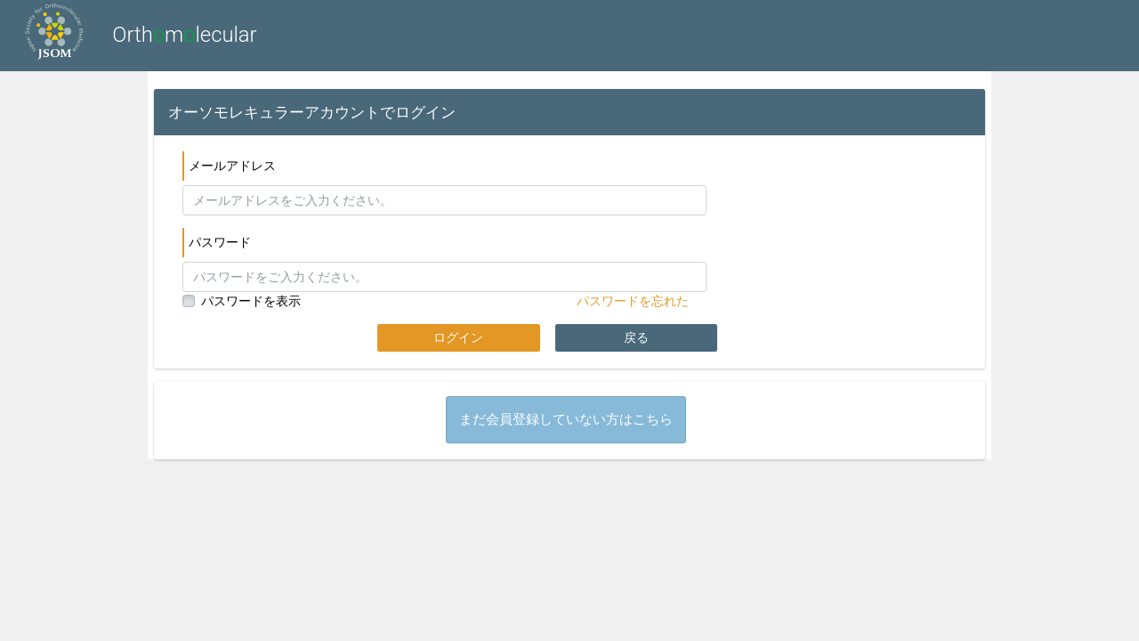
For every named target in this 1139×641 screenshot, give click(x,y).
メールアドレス (232, 165)
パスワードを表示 (251, 301)
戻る (636, 337)
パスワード (220, 242)
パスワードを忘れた (633, 301)
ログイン (458, 337)
